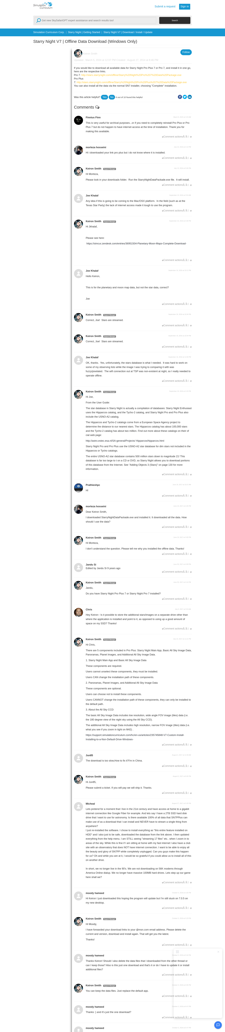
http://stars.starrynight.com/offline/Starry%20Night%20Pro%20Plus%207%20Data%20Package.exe (132, 82)
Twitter (185, 97)
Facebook (180, 97)
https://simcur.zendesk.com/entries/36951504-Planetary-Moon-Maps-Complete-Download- (136, 243)
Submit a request (165, 6)
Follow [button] (186, 52)
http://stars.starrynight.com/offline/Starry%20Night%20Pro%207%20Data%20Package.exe (131, 75)
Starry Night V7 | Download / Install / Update (127, 32)
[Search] (95, 20)
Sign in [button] (185, 6)
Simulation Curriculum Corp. (49, 32)
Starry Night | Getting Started (84, 32)
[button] (104, 97)
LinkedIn (190, 97)
